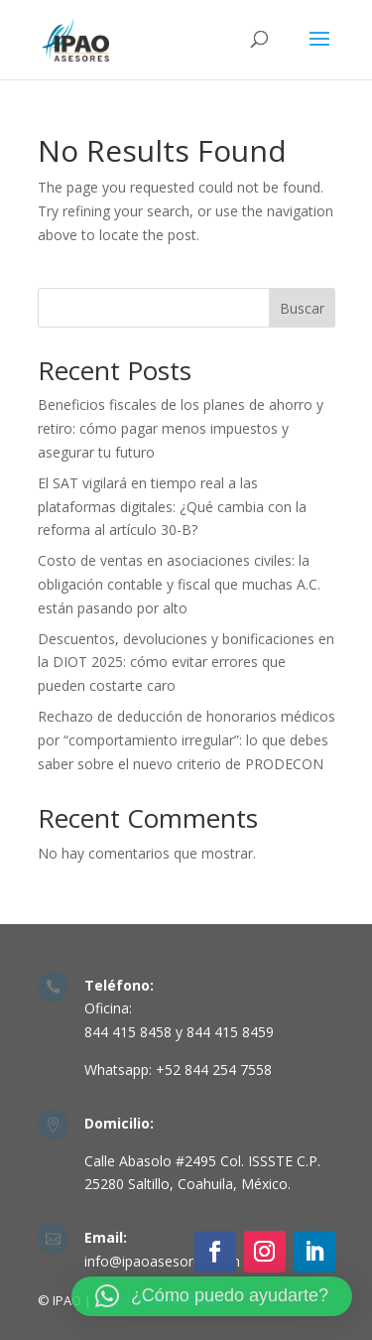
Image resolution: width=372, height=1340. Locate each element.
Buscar (302, 308)
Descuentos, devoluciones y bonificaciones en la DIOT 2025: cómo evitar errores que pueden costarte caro (186, 662)
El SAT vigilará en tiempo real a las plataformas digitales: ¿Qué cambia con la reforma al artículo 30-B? (172, 506)
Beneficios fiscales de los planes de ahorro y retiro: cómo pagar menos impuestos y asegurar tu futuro (180, 428)
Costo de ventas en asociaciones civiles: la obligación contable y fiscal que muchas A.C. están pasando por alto (179, 584)
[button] (211, 1296)
